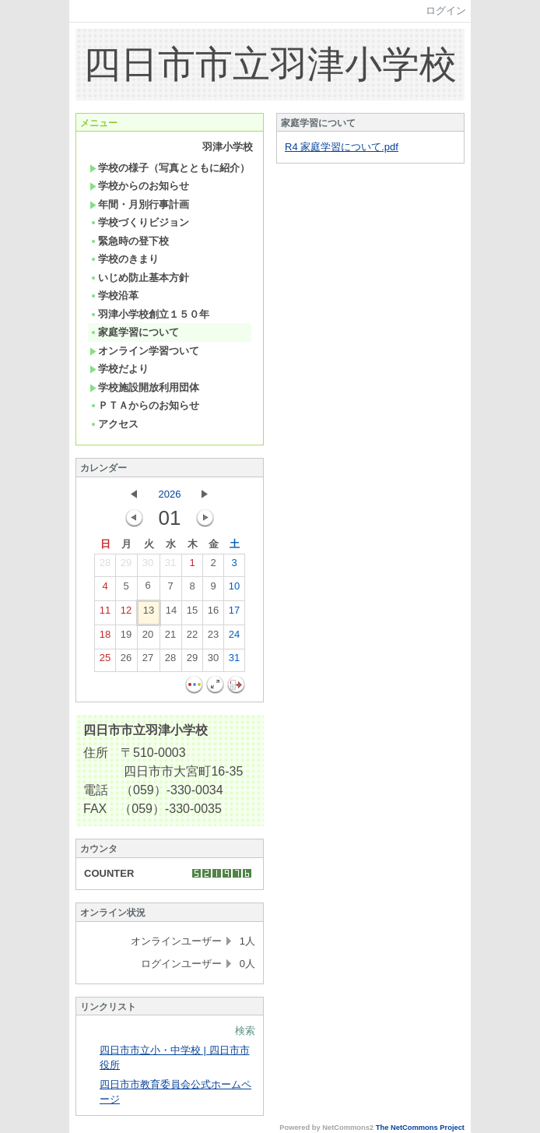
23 (213, 637)
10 (234, 589)
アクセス (114, 424)
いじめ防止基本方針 (139, 277)
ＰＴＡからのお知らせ (144, 405)
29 (126, 566)
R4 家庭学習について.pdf (341, 147)
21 (170, 637)
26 (126, 661)
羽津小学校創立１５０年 (149, 314)
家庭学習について (134, 332)
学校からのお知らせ (139, 186)
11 (105, 613)
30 (147, 566)
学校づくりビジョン (139, 222)
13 (148, 613)
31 (170, 566)
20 (147, 637)
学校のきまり (124, 259)
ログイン (446, 10)
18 (105, 637)
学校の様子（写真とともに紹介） (169, 168)
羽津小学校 (227, 147)
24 (234, 637)
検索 (245, 1030)
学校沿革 (114, 295)
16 (213, 613)
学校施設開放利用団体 (144, 387)
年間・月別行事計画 (139, 204)
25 (105, 661)
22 (192, 637)
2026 (170, 494)
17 (234, 613)
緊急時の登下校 (129, 241)
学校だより (119, 369)
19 (126, 637)
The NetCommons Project (420, 1127)
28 (105, 566)
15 (192, 613)
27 (147, 661)
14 (171, 613)
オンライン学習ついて (144, 351)
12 (126, 613)
